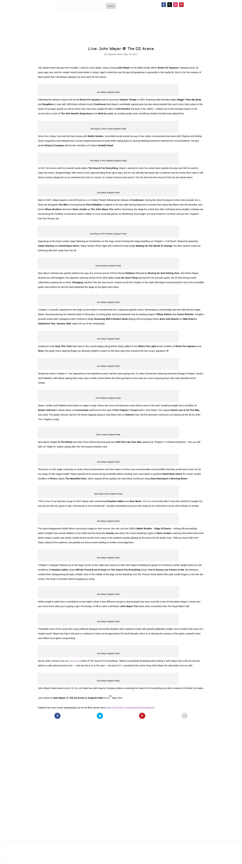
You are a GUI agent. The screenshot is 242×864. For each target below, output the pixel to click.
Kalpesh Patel (114, 54)
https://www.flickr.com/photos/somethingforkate (130, 707)
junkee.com (74, 660)
